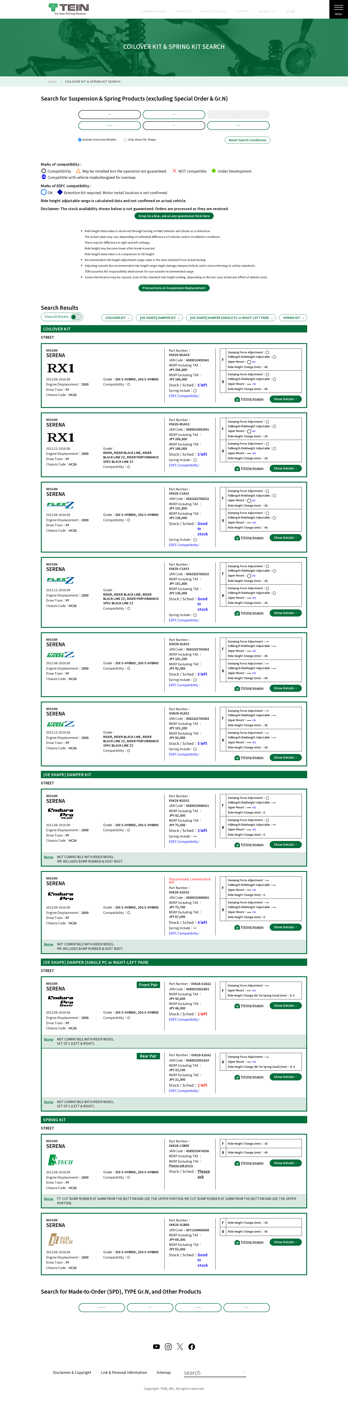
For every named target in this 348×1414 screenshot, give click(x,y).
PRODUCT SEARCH (213, 11)
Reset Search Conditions (247, 146)
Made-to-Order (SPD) (102, 1315)
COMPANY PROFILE (153, 11)
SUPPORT (242, 11)
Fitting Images (249, 405)
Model (174, 116)
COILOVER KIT (117, 324)
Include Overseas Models (97, 146)
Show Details (286, 405)
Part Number (238, 130)
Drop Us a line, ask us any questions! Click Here (174, 222)
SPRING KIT (294, 324)
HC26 (174, 130)
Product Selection (109, 130)
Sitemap (163, 1382)
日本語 (290, 11)
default (110, 116)
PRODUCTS (183, 11)
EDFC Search (247, 1315)
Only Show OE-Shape (140, 146)
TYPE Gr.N (150, 1315)
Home (53, 81)
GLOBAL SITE (268, 11)
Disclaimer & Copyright (72, 1382)
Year (238, 116)
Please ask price (181, 1172)
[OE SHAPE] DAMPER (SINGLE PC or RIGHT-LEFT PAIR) (231, 324)
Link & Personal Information (124, 1382)
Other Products (198, 1315)
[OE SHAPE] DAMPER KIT (160, 324)
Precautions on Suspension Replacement (174, 294)
